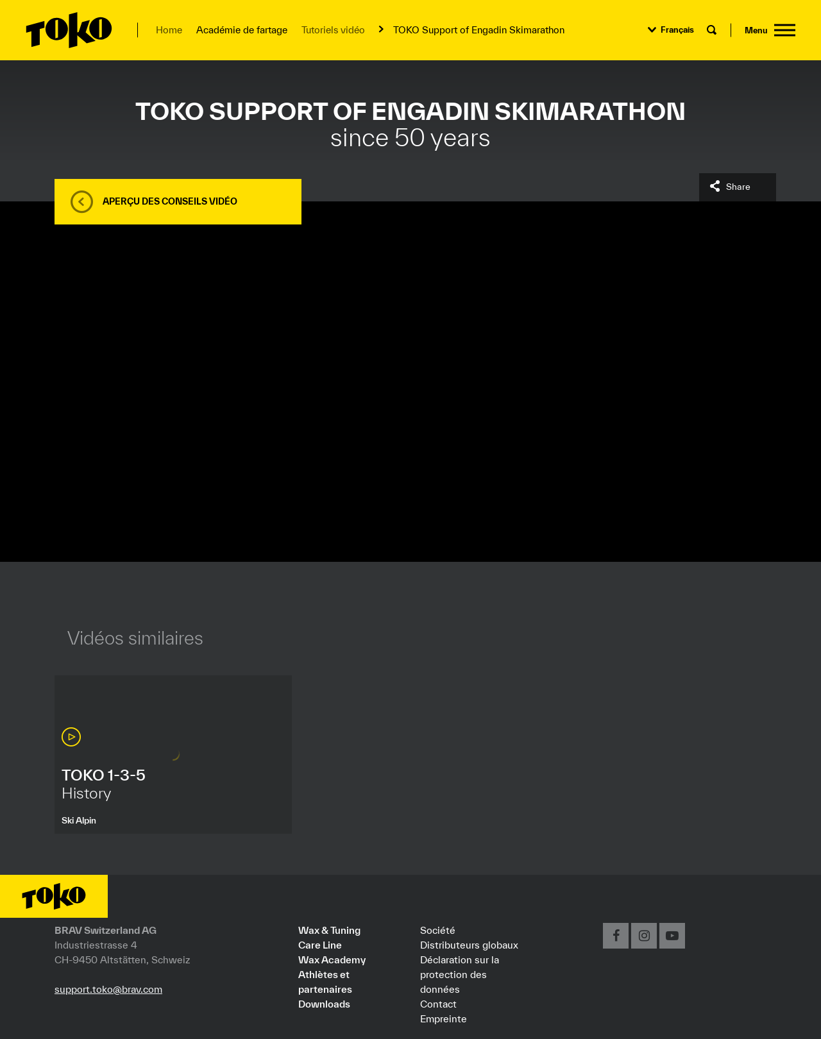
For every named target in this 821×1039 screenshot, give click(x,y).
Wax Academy (332, 959)
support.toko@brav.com (108, 989)
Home (169, 29)
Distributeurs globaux (469, 944)
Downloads (324, 1003)
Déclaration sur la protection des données (459, 974)
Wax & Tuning (329, 930)
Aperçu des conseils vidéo (170, 201)
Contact (438, 1003)
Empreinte (443, 1018)
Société (437, 930)
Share (738, 187)
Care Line (320, 944)
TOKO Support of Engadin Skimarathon (478, 29)
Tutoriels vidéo (333, 29)
